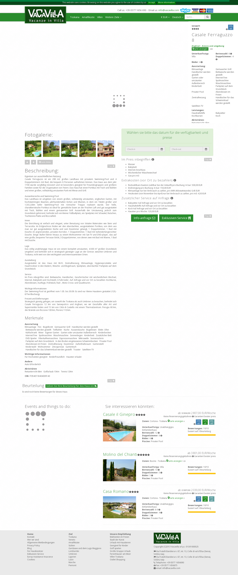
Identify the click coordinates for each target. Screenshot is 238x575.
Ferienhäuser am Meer (120, 554)
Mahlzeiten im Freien (119, 536)
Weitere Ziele (113, 17)
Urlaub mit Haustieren (120, 542)
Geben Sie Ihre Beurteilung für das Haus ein (71, 386)
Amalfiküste (88, 17)
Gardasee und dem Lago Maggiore (85, 548)
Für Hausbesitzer (35, 551)
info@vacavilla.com (169, 10)
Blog (29, 548)
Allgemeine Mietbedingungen (41, 542)
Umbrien (73, 554)
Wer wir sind (33, 539)
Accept (151, 2)
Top (111, 166)
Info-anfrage (144, 218)
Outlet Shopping (117, 559)
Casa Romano (116, 491)
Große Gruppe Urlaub (120, 551)
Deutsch (177, 17)
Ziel (71, 534)
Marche (72, 562)
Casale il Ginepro (119, 414)
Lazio (71, 559)
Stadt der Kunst (117, 539)
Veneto (72, 539)
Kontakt (30, 536)
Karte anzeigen (200, 48)
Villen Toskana (116, 556)
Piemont (72, 565)
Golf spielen (115, 548)
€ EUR (165, 17)
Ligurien (72, 556)
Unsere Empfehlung (120, 534)
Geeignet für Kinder (119, 545)
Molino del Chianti (120, 454)
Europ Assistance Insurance (40, 556)
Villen (100, 17)
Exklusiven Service (176, 218)
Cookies (31, 559)
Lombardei (74, 551)
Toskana (74, 17)
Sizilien (72, 545)
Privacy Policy (33, 545)
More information (166, 2)
